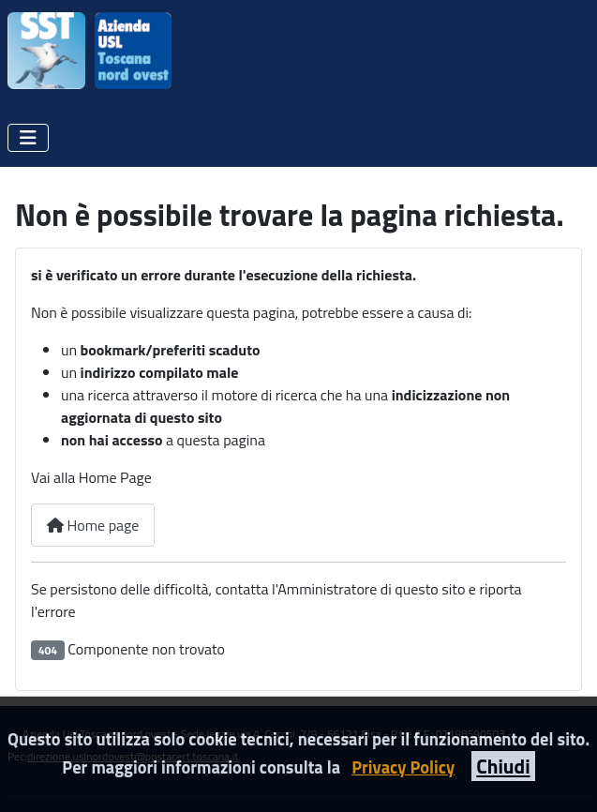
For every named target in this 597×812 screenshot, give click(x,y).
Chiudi (503, 766)
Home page (93, 525)
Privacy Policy (403, 767)
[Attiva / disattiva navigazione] (28, 138)
